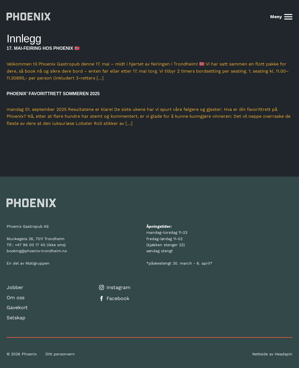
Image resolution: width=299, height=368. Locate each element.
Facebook (114, 298)
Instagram (114, 287)
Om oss (15, 297)
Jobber (15, 287)
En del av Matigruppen (28, 263)
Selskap (16, 317)
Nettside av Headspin (272, 354)
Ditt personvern (60, 354)
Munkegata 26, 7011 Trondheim (35, 239)
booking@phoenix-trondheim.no (37, 251)
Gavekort (17, 307)
